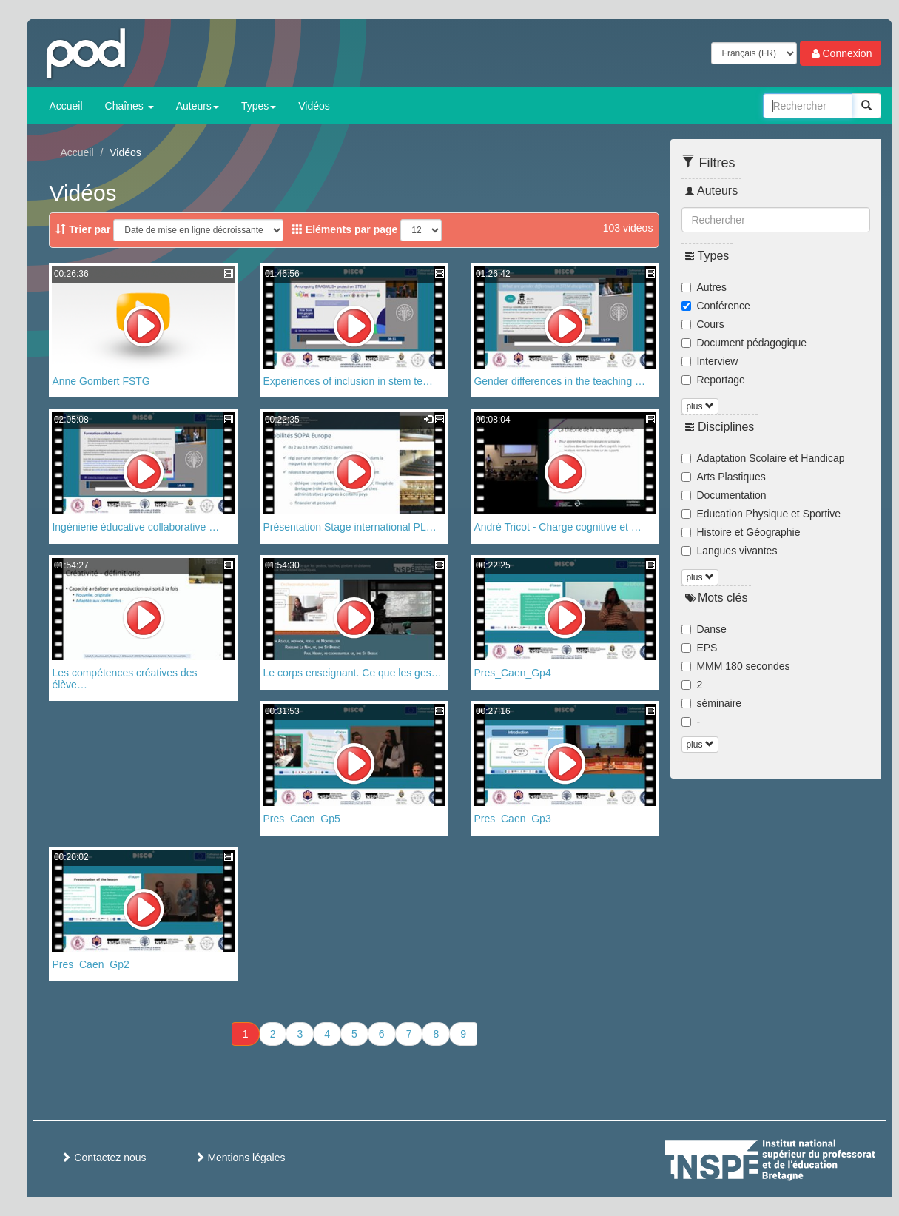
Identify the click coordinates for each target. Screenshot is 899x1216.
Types (258, 106)
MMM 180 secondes (735, 666)
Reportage (712, 380)
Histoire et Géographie (740, 532)
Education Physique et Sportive (761, 514)
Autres (703, 287)
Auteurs (197, 106)
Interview (709, 361)
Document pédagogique (744, 343)
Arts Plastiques (723, 477)
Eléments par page (344, 229)
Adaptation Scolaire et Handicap (762, 458)
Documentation (723, 495)
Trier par (82, 229)
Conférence (715, 306)
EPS (699, 648)
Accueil (65, 106)
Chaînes (129, 106)
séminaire (711, 703)
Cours (702, 324)
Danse (703, 629)
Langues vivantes (729, 551)
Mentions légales (240, 1157)
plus (699, 406)
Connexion (840, 53)
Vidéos (314, 106)
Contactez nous (103, 1157)
